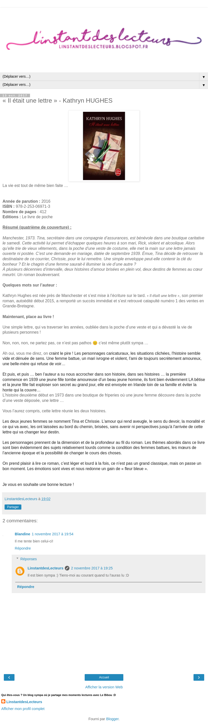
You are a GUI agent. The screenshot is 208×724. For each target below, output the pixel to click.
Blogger (112, 719)
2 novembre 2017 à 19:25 (92, 568)
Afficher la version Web (104, 687)
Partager (13, 507)
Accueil (104, 677)
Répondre (23, 548)
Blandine (22, 534)
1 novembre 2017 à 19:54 (52, 534)
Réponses (28, 559)
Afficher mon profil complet (22, 709)
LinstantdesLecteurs (45, 568)
